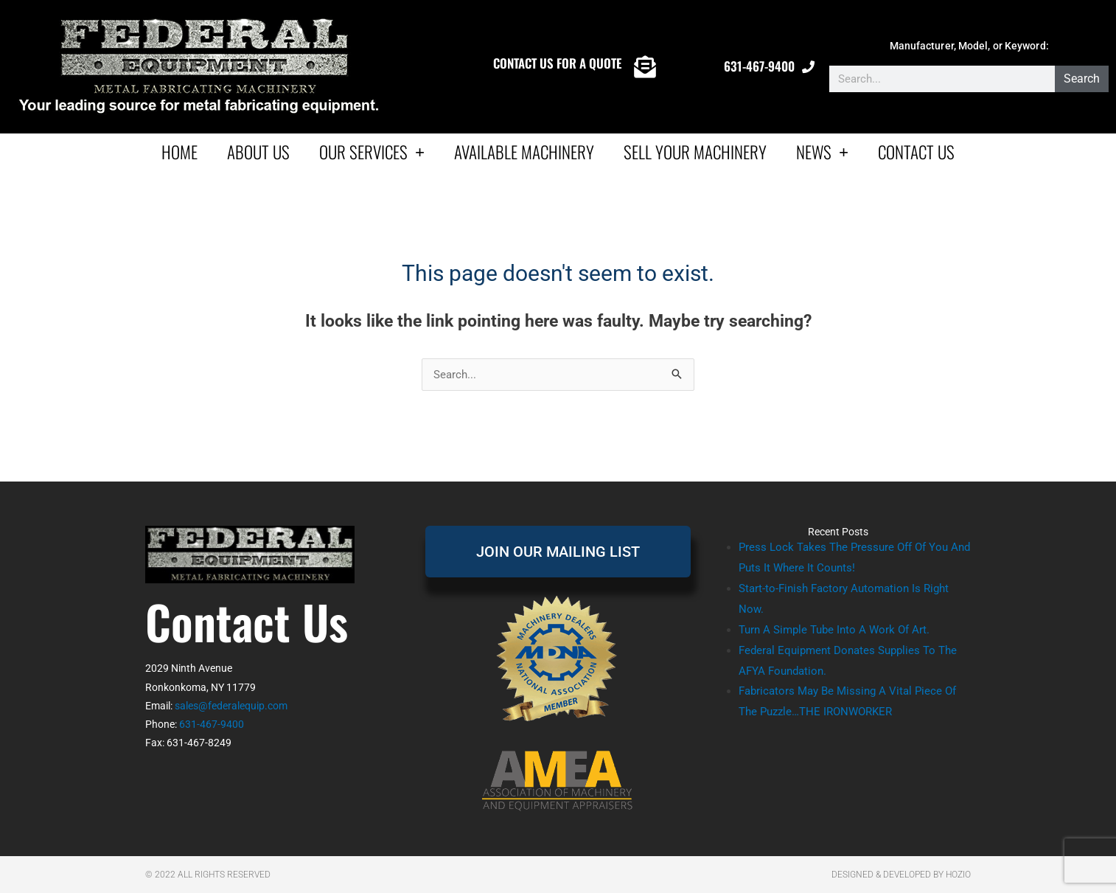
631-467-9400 (759, 66)
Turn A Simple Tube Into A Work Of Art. (834, 629)
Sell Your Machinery (695, 151)
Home (179, 151)
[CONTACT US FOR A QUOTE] (645, 67)
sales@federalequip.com (231, 706)
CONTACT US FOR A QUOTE (557, 63)
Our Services (372, 151)
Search (1082, 79)
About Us (258, 151)
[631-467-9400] (808, 66)
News (822, 151)
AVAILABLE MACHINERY (524, 151)
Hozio (958, 874)
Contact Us (916, 151)
